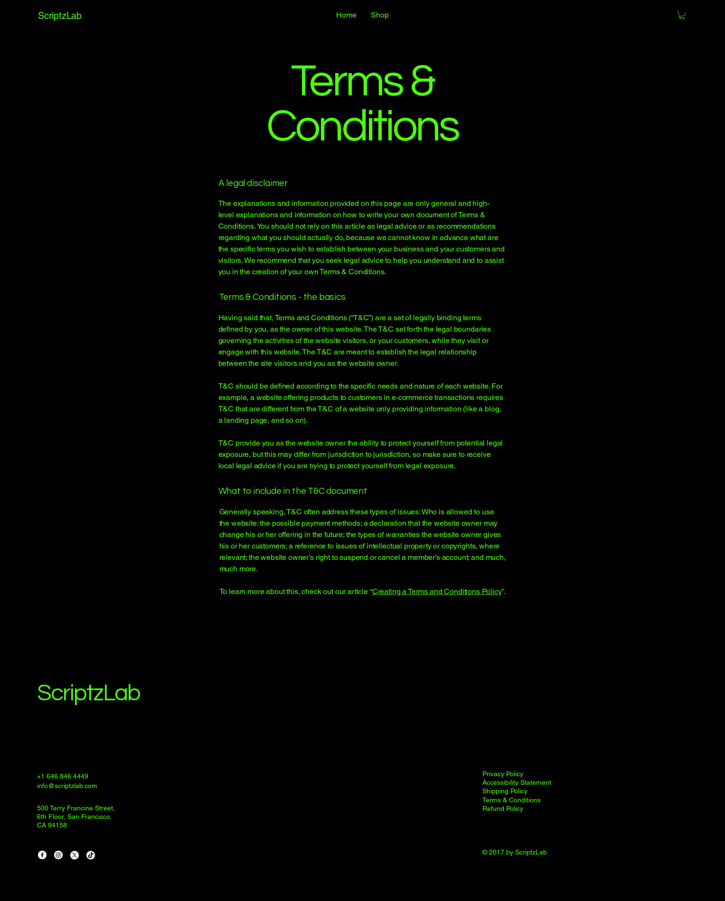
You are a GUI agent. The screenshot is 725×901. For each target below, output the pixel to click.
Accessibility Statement (516, 782)
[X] (74, 855)
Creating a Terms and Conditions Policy (437, 591)
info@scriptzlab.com (67, 786)
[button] (682, 15)
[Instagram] (58, 855)
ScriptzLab (88, 693)
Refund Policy (502, 808)
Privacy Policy (502, 774)
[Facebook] (42, 855)
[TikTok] (90, 855)
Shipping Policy (504, 791)
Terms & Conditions (511, 800)
